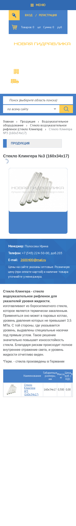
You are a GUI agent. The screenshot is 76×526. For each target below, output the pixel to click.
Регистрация (48, 15)
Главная (8, 121)
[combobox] (31, 109)
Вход (28, 15)
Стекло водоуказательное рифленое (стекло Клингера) (35, 127)
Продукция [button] (20, 143)
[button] (38, 5)
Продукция (27, 121)
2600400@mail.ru (33, 260)
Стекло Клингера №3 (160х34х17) (31, 389)
